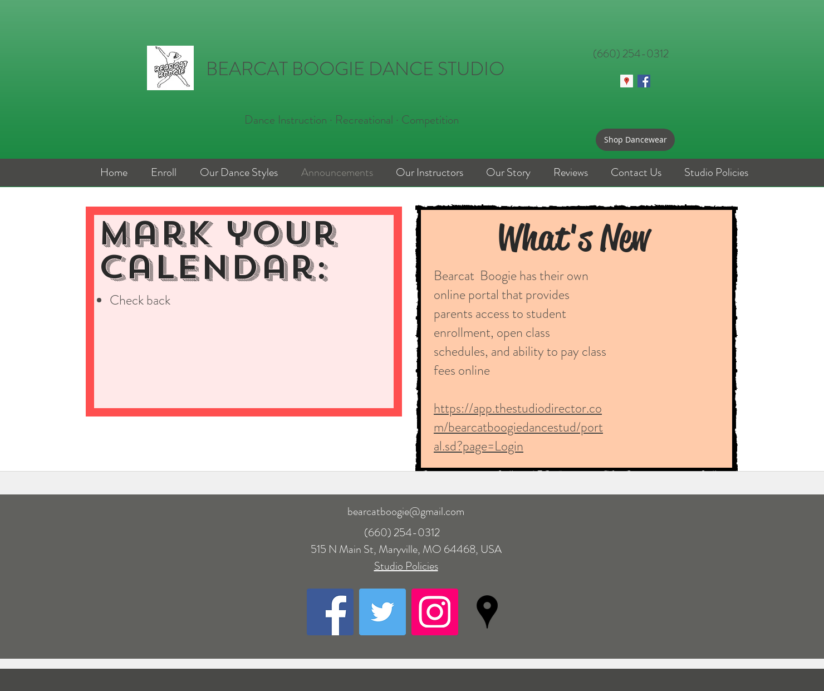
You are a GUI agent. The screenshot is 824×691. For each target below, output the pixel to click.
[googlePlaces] (487, 612)
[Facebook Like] (635, 105)
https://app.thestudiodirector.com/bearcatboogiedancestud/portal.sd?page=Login (518, 427)
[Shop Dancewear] (635, 140)
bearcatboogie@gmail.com (405, 511)
